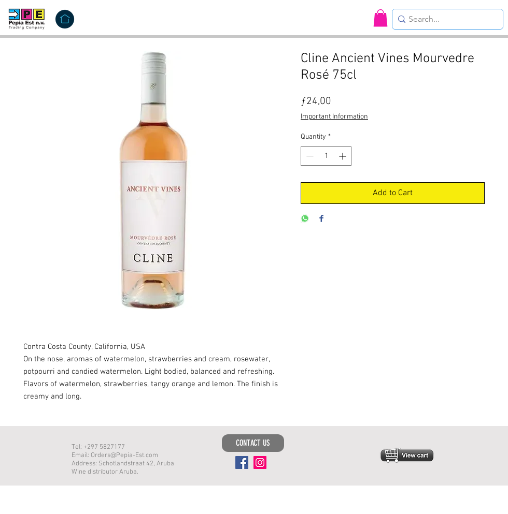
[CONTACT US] (253, 443)
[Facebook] (241, 462)
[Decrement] (308, 156)
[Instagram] (259, 462)
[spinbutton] (326, 156)
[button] (380, 17)
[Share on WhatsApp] (305, 219)
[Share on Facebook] (321, 219)
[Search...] (444, 19)
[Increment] (343, 156)
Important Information (334, 116)
